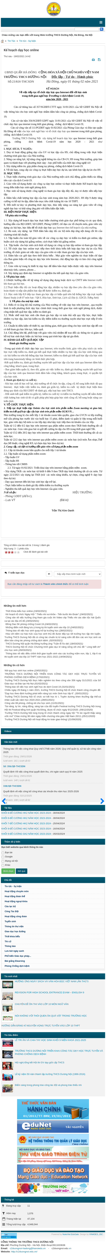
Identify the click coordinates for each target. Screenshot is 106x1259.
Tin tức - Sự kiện (27, 41)
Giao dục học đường (15, 931)
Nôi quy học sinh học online (19, 670)
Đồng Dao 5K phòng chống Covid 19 (25, 624)
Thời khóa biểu (12, 936)
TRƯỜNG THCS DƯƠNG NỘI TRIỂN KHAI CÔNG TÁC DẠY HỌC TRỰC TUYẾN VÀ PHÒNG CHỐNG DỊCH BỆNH (59, 1052)
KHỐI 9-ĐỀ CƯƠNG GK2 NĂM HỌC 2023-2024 (26, 833)
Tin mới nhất (10, 976)
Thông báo (54, 946)
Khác (5, 865)
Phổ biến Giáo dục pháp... (54, 956)
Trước (5, 803)
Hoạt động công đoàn (16, 916)
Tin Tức (11, 41)
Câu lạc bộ (10, 906)
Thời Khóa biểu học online (19, 611)
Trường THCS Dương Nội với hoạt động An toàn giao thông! (36, 719)
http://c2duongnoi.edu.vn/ (24, 1251)
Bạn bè (6, 852)
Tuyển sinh (10, 921)
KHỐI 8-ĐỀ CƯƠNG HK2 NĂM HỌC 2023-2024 (26, 813)
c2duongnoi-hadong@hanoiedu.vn (28, 1248)
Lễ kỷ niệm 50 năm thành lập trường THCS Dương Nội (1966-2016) (50, 1074)
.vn (69, 1248)
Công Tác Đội (12, 911)
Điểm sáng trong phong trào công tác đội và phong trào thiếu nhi (48, 1085)
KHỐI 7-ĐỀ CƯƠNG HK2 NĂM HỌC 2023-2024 (26, 823)
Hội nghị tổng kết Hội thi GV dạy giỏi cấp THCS (39, 1062)
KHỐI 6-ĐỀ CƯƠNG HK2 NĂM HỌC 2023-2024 (26, 818)
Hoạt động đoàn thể (15, 896)
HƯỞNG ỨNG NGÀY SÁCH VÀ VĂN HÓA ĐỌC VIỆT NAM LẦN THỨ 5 (52, 981)
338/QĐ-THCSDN (12, 786)
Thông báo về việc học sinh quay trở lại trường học (32, 630)
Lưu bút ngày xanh (14, 951)
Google (7, 856)
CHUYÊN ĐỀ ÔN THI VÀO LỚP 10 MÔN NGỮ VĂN (41, 1004)
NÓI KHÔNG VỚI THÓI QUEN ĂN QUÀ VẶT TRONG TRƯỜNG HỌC (51, 1015)
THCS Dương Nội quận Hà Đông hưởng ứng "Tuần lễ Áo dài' (37, 643)
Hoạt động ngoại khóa (16, 901)
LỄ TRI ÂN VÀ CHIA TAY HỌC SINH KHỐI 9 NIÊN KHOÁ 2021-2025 (50, 1040)
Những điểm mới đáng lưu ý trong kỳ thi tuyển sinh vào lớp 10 (38, 627)
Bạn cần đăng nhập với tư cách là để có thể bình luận (48, 584)
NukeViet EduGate (71, 1234)
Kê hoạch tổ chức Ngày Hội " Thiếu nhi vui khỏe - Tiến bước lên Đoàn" (42, 614)
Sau (100, 801)
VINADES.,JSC (96, 1234)
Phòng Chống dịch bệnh (54, 966)
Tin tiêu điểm (11, 1035)
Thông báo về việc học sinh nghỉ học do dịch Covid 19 (33, 686)
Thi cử (8, 941)
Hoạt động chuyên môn (54, 891)
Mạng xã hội (9, 861)
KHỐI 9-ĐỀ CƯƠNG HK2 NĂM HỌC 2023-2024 (26, 828)
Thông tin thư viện (14, 926)
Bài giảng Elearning (15, 961)
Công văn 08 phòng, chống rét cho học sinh (27, 703)
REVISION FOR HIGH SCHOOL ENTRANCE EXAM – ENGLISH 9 (49, 992)
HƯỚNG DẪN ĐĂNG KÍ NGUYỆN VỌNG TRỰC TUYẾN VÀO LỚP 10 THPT (40, 1025)
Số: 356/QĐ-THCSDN (14, 766)
